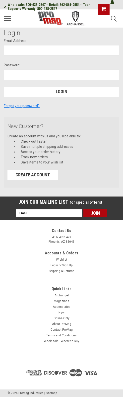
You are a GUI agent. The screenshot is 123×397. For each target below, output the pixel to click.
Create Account (32, 174)
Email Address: (15, 41)
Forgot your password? (22, 106)
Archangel (62, 295)
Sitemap (51, 393)
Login (54, 265)
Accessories (61, 307)
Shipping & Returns (61, 271)
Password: (12, 65)
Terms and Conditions (61, 335)
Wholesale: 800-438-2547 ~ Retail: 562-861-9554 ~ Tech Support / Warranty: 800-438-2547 (47, 7)
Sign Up (67, 265)
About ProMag (61, 324)
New (61, 312)
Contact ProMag (62, 329)
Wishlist (61, 259)
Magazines (61, 301)
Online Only (61, 318)
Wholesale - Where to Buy (61, 341)
